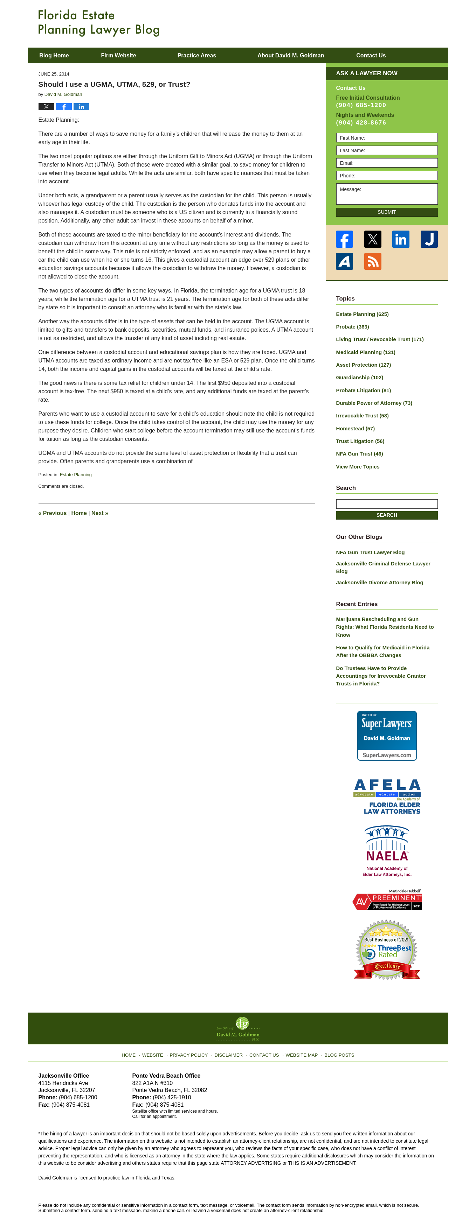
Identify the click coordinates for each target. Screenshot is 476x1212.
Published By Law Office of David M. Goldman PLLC (392, 22)
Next (99, 513)
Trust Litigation (359, 436)
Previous (53, 513)
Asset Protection (362, 363)
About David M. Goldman (309, 55)
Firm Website (136, 55)
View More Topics (356, 461)
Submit (387, 212)
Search (387, 509)
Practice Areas (215, 55)
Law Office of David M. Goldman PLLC (115, 1190)
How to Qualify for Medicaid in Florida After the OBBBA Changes (386, 626)
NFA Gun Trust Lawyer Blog (368, 546)
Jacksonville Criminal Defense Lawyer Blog (386, 556)
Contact (398, 55)
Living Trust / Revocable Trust (377, 338)
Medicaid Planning (364, 350)
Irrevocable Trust (361, 412)
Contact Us (264, 1019)
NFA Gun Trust (358, 448)
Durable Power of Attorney (372, 399)
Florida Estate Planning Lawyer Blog (99, 23)
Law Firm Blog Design (404, 1190)
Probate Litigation (362, 387)
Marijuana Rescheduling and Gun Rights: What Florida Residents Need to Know (384, 607)
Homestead (354, 424)
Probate (351, 326)
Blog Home (63, 55)
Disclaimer (230, 1019)
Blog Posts (335, 1019)
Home (79, 513)
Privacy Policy (193, 1019)
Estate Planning (76, 474)
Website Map (299, 1019)
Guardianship (358, 375)
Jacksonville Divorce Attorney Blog (377, 567)
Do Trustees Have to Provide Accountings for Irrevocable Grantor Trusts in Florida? (385, 646)
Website (158, 1019)
